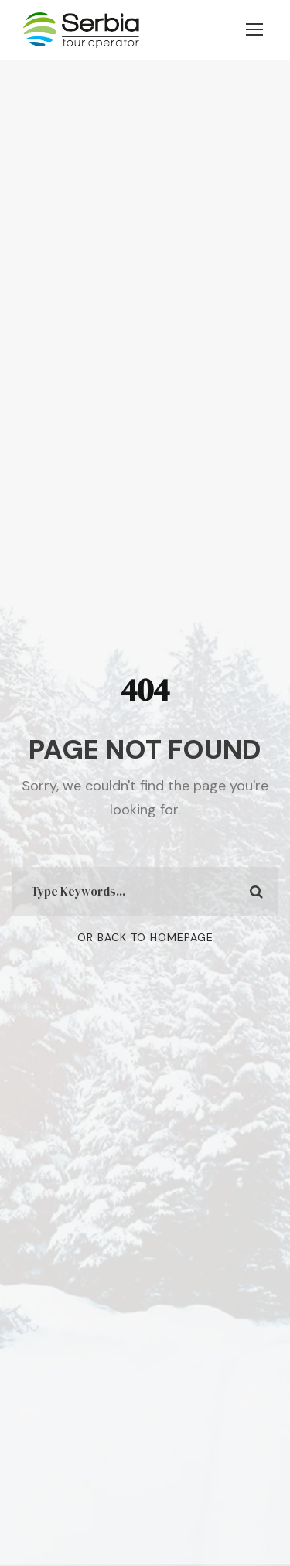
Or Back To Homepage (145, 937)
